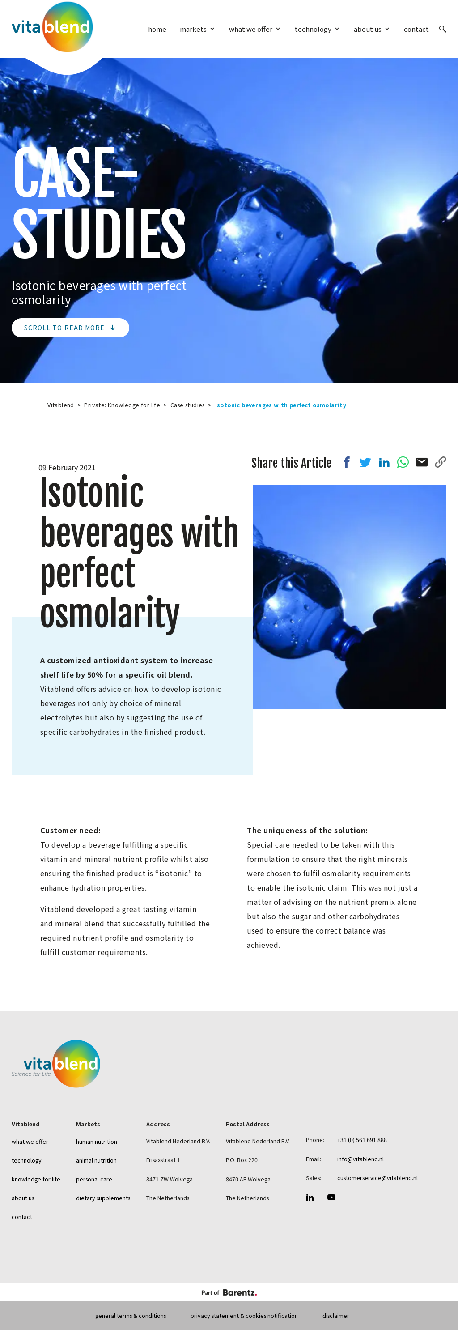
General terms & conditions (130, 1315)
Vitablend (60, 405)
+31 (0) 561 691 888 (362, 1139)
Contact (416, 29)
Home (157, 29)
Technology (313, 29)
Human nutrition (96, 1141)
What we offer (250, 29)
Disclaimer (335, 1315)
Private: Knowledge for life (122, 405)
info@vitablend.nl (360, 1159)
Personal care (94, 1179)
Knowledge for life (36, 1179)
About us (368, 29)
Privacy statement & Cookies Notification (244, 1315)
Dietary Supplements (103, 1198)
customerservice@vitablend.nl (377, 1177)
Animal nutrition (96, 1160)
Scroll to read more (70, 327)
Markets (193, 29)
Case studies (187, 405)
